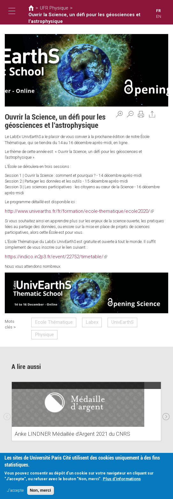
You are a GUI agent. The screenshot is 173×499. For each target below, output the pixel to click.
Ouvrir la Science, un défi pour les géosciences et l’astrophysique (74, 17)
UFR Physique (51, 8)
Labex (84, 319)
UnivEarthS (110, 319)
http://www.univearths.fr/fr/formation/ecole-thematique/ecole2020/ (65, 210)
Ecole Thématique (51, 319)
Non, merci (40, 491)
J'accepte (15, 491)
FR (158, 11)
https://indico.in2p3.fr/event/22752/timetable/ (47, 255)
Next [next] (166, 398)
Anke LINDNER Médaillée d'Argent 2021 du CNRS (63, 418)
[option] (86, 395)
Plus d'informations (122, 479)
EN (164, 11)
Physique (140, 319)
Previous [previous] (7, 398)
